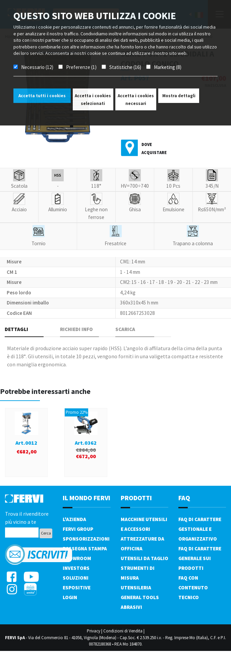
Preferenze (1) (81, 67)
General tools (140, 597)
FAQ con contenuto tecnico (193, 587)
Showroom (77, 558)
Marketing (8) (167, 67)
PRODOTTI (136, 497)
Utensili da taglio (144, 558)
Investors (76, 568)
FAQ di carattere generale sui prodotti (199, 558)
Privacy (93, 631)
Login (70, 597)
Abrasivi (131, 607)
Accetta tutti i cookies (42, 96)
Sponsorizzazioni (86, 539)
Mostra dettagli (178, 96)
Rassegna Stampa (85, 548)
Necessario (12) (37, 67)
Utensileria (136, 587)
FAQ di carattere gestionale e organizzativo (199, 529)
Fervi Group (78, 529)
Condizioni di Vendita (122, 631)
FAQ (184, 497)
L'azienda (74, 519)
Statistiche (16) (125, 67)
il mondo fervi (86, 497)
